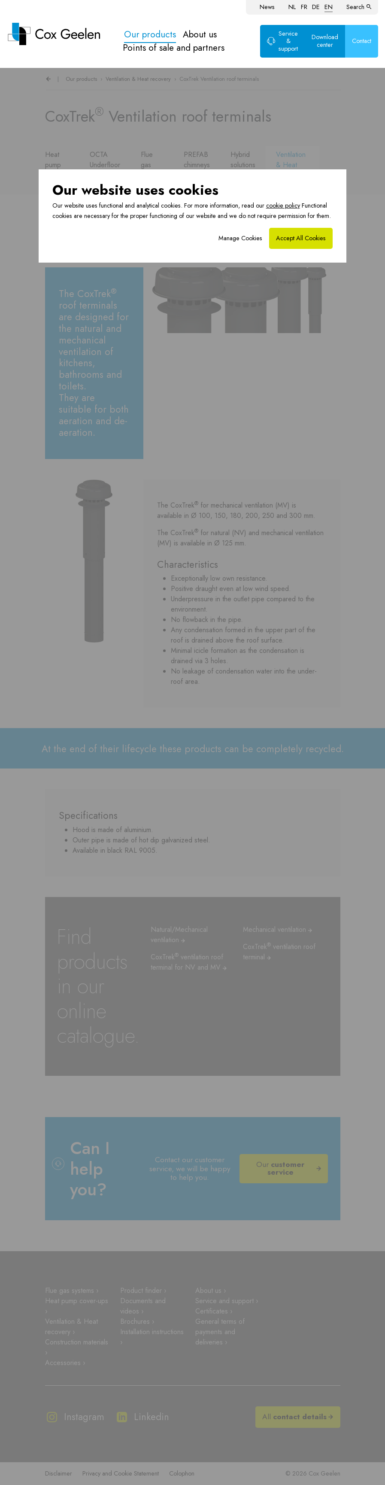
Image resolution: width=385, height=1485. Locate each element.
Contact (361, 41)
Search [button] (358, 7)
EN (328, 7)
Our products (150, 34)
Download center (325, 41)
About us (200, 34)
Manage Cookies (240, 238)
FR (304, 7)
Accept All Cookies (301, 238)
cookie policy (283, 205)
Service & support (282, 41)
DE (316, 7)
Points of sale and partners (173, 47)
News (267, 7)
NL (292, 7)
